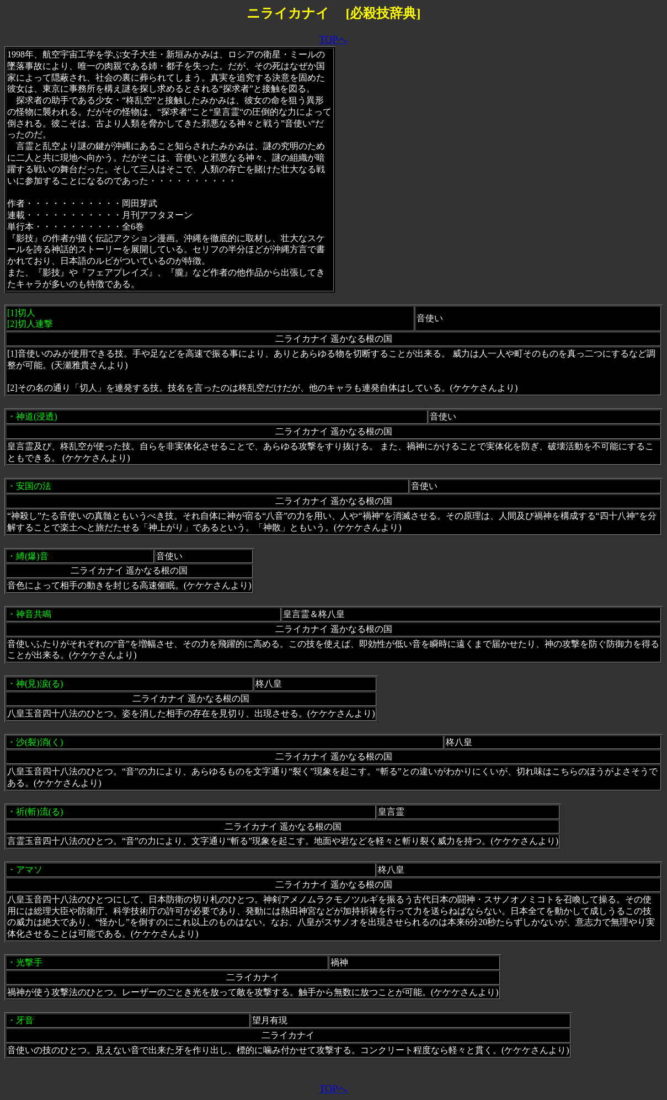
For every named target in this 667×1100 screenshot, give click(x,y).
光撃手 (29, 962)
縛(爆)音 (32, 556)
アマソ (29, 869)
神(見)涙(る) (39, 683)
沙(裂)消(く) (39, 742)
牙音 (25, 1020)
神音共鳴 (33, 614)
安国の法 (33, 486)
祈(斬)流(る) (39, 811)
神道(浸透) (36, 416)
